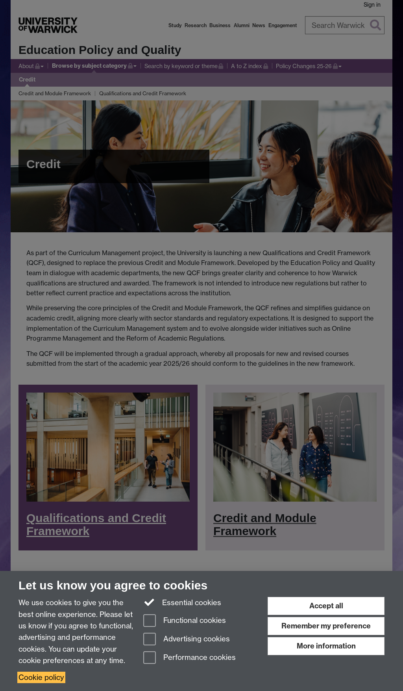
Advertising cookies (186, 639)
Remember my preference (326, 625)
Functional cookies (184, 621)
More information (326, 645)
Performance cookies (189, 658)
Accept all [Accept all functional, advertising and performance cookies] (326, 605)
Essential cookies (182, 602)
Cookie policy (41, 677)
